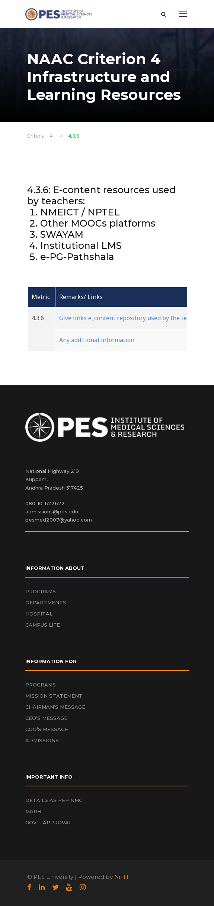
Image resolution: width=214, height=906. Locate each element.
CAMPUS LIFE (42, 625)
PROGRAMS (40, 591)
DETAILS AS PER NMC (53, 800)
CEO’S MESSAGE (46, 718)
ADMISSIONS (42, 740)
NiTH (121, 876)
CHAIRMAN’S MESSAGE (55, 707)
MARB (33, 811)
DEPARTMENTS (45, 602)
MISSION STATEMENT (54, 696)
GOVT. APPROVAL (48, 822)
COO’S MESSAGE (46, 729)
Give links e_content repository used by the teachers (132, 318)
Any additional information (96, 340)
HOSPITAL (38, 614)
